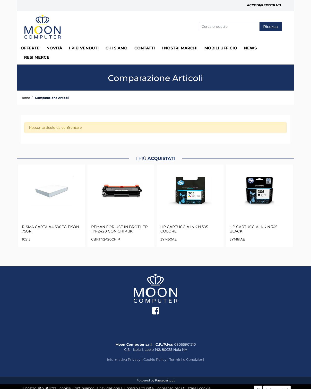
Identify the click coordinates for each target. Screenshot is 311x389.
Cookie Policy (154, 359)
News (250, 48)
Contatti (144, 48)
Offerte (30, 48)
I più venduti (84, 48)
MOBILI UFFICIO (220, 48)
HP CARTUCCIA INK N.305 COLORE (184, 229)
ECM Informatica (165, 385)
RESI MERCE (36, 57)
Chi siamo (116, 48)
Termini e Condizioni (186, 359)
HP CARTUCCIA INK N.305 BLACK (253, 229)
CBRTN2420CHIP (105, 239)
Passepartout (165, 380)
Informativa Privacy (123, 359)
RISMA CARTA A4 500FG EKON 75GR (50, 229)
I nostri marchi (180, 48)
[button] (270, 26)
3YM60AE (168, 239)
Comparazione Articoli (52, 98)
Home (25, 98)
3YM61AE (237, 239)
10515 (26, 239)
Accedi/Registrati (264, 5)
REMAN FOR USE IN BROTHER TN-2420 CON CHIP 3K (119, 229)
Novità (54, 48)
